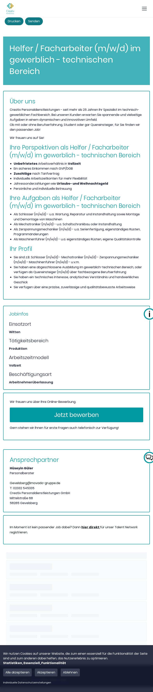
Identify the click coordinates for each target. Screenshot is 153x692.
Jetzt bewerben (76, 415)
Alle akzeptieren (17, 672)
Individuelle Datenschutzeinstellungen (27, 682)
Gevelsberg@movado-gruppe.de (35, 483)
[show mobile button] (144, 8)
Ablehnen (70, 672)
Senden (34, 21)
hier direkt (90, 527)
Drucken (14, 21)
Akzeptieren (46, 672)
